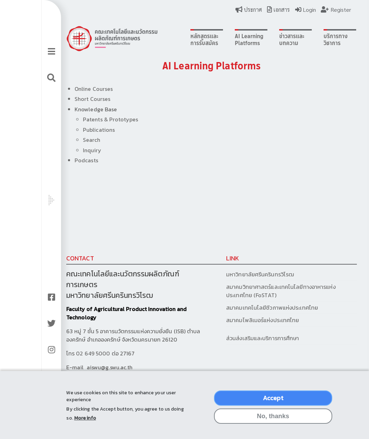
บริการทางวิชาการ (308, 39)
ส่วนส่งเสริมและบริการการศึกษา (242, 338)
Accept (273, 403)
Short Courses (83, 99)
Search (83, 140)
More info (85, 424)
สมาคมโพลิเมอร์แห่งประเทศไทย (241, 320)
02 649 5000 (84, 353)
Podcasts (77, 160)
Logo (103, 38)
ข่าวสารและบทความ (268, 39)
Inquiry (83, 150)
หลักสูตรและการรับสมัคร (187, 39)
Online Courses (85, 89)
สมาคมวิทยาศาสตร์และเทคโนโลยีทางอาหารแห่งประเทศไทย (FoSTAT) (260, 291)
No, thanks (273, 422)
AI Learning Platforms (228, 39)
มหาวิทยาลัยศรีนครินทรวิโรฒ (239, 274)
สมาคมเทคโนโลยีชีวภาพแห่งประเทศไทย (251, 307)
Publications (90, 130)
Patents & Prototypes (101, 119)
